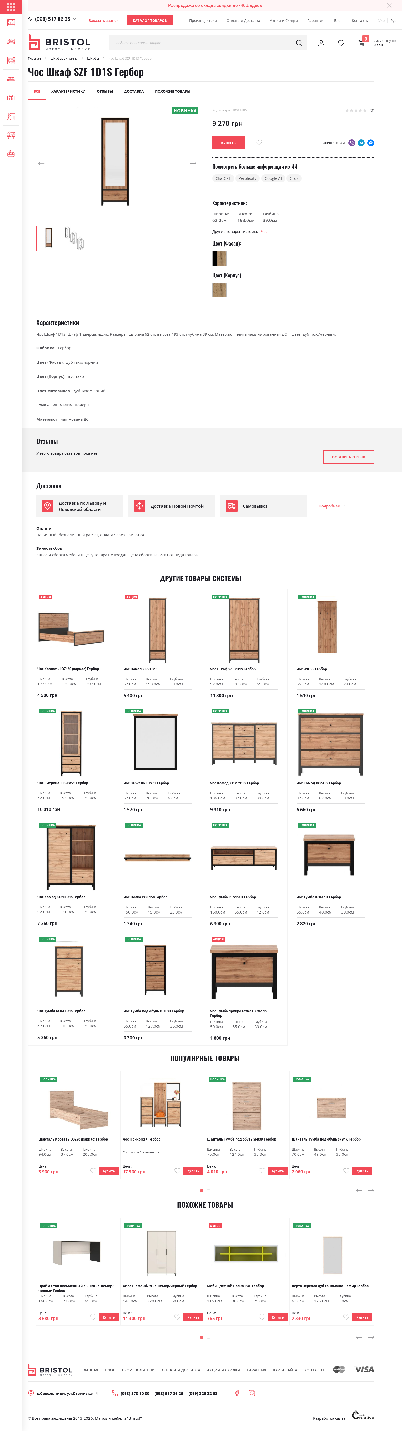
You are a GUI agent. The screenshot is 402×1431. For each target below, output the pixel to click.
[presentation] (359, 1192)
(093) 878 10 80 (135, 1395)
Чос (264, 231)
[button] (46, 163)
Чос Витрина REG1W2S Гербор (62, 782)
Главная (34, 58)
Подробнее (329, 506)
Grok (294, 178)
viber (351, 142)
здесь (256, 5)
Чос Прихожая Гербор (141, 1139)
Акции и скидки (223, 1372)
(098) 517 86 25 (52, 18)
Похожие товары (172, 91)
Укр (381, 20)
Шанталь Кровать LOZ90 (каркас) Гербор (73, 1139)
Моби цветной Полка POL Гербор (235, 1286)
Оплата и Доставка (243, 20)
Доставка (134, 91)
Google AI (273, 178)
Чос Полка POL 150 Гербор (145, 897)
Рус (393, 20)
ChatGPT (223, 178)
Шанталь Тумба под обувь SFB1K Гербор (326, 1139)
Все (37, 91)
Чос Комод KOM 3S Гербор (319, 783)
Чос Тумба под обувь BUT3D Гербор (154, 1011)
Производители (203, 20)
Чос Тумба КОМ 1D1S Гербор (61, 1011)
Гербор (64, 347)
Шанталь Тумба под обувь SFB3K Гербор (241, 1139)
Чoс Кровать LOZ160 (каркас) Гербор (68, 668)
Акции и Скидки (284, 20)
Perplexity (247, 178)
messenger (370, 142)
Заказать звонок (104, 20)
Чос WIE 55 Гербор (312, 669)
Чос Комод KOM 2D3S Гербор (234, 783)
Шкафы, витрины (64, 58)
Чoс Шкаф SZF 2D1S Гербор (233, 669)
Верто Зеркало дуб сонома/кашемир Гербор (330, 1286)
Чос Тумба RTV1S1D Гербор (233, 897)
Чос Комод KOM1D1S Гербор (61, 897)
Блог (338, 20)
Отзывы (105, 91)
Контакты (360, 20)
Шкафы (93, 58)
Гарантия (316, 20)
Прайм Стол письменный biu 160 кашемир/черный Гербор (76, 1288)
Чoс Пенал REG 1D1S (140, 669)
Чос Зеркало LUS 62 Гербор (146, 783)
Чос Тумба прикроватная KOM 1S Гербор (238, 1013)
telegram (361, 142)
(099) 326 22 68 (203, 1395)
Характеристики (68, 91)
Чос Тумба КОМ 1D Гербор (319, 897)
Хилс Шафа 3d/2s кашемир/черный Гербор (160, 1286)
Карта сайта (285, 1372)
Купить (108, 1171)
